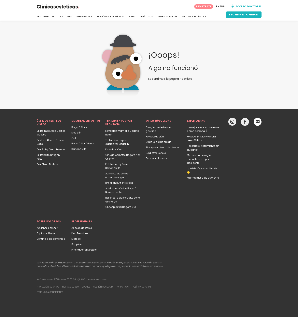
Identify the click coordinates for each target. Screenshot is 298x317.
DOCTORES (65, 16)
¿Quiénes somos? (47, 228)
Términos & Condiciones (50, 292)
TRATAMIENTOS (45, 16)
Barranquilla (79, 149)
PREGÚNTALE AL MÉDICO (110, 16)
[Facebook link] (245, 123)
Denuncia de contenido (51, 238)
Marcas (76, 238)
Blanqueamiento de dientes (162, 147)
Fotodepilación (155, 136)
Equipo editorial (46, 233)
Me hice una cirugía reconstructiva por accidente (199, 159)
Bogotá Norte (79, 127)
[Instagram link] (232, 123)
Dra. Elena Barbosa (48, 164)
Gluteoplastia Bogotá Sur (120, 207)
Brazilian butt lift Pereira (119, 183)
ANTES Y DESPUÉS (167, 16)
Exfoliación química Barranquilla (117, 166)
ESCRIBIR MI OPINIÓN (243, 14)
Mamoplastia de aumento (203, 177)
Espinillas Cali (113, 149)
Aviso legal (123, 286)
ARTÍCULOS (146, 16)
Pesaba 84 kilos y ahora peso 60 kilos (201, 138)
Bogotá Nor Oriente (82, 143)
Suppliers (76, 244)
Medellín (76, 132)
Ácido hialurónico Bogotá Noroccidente (120, 190)
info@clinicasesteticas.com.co (90, 279)
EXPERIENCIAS (84, 16)
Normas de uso (70, 286)
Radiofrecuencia (156, 153)
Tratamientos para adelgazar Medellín (117, 142)
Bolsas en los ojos (156, 158)
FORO (132, 16)
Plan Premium (79, 233)
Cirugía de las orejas (158, 142)
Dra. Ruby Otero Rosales (51, 149)
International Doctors (84, 249)
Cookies (86, 286)
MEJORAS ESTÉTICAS (194, 16)
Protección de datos (48, 286)
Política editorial (142, 286)
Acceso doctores (81, 228)
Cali (73, 138)
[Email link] (258, 122)
